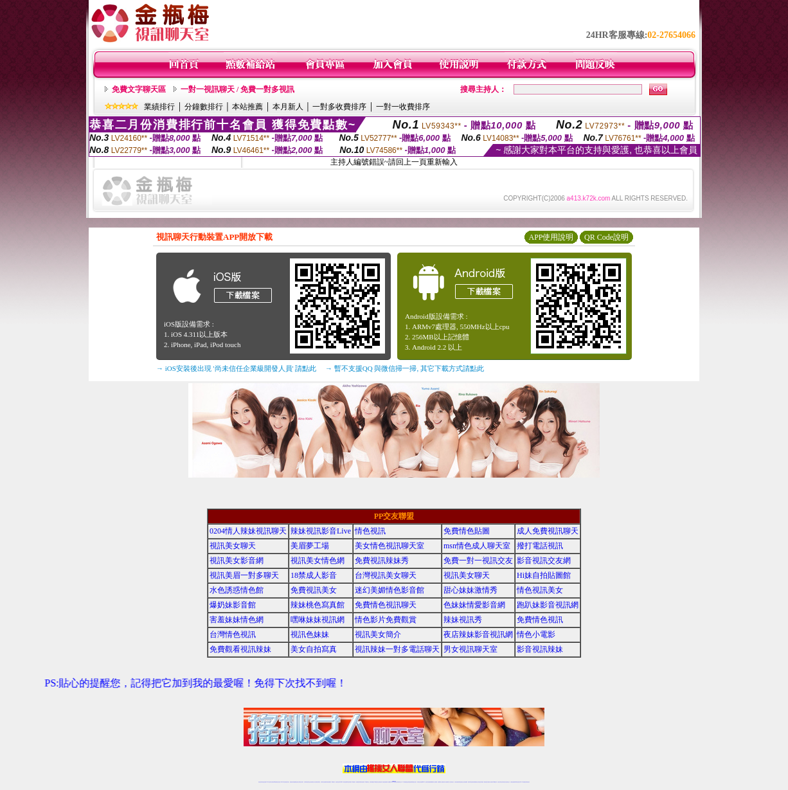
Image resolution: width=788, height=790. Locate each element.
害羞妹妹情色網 (237, 619)
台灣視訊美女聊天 (385, 575)
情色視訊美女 (540, 590)
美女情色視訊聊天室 (389, 545)
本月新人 (288, 106)
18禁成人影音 (314, 575)
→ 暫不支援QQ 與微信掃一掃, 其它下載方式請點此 (404, 368)
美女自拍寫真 (314, 649)
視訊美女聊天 (233, 545)
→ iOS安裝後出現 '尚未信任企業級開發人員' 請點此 (236, 368)
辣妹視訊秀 (462, 619)
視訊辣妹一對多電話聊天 (397, 649)
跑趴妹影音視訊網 (547, 604)
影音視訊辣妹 (540, 649)
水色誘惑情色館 (237, 590)
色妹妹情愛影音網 (474, 604)
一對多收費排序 (339, 106)
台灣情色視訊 (233, 634)
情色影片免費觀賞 (385, 619)
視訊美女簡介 (378, 634)
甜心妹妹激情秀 (470, 590)
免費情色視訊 (540, 619)
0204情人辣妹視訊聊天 (248, 530)
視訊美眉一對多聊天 (244, 575)
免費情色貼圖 (466, 530)
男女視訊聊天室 (470, 649)
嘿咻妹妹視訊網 (318, 619)
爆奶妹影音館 (233, 604)
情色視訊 (370, 530)
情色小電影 (536, 634)
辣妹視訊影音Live (321, 530)
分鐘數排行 (203, 106)
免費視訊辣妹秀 (382, 560)
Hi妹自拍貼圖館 (544, 575)
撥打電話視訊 (540, 545)
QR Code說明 (606, 237)
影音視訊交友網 (544, 560)
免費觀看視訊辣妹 (240, 649)
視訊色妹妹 (310, 634)
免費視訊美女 (314, 590)
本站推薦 (247, 106)
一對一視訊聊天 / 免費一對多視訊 (237, 89)
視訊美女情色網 (318, 560)
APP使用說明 (550, 237)
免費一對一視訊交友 (478, 560)
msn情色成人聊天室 (476, 545)
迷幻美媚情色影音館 (389, 590)
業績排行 (159, 106)
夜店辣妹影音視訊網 (478, 634)
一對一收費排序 (403, 106)
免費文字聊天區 (139, 89)
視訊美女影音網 (237, 560)
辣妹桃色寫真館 (318, 604)
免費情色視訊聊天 (385, 604)
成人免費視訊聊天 (547, 530)
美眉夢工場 (310, 545)
